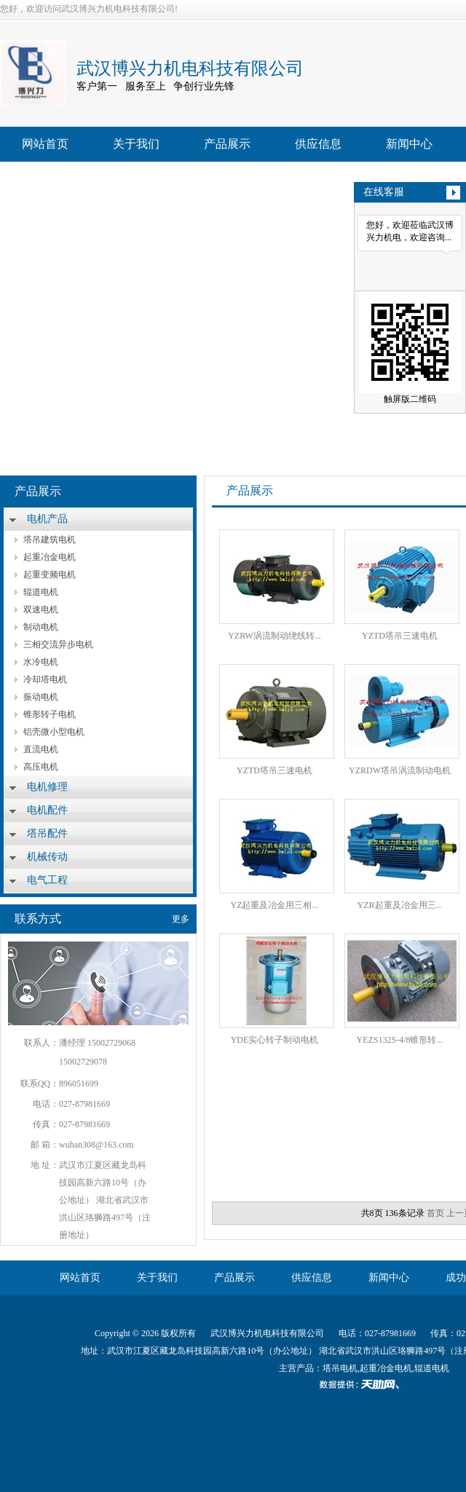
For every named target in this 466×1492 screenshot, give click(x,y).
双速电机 (40, 609)
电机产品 (47, 518)
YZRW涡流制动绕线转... (274, 636)
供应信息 (318, 144)
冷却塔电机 (45, 679)
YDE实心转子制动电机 (275, 1040)
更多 (180, 919)
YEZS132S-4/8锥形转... (399, 1040)
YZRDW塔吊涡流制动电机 (400, 770)
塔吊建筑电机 (49, 539)
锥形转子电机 (49, 714)
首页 (435, 1213)
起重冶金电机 (49, 557)
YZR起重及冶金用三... (400, 905)
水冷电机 (40, 662)
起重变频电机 (49, 574)
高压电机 (40, 767)
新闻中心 (409, 144)
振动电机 (40, 697)
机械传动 (47, 856)
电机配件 (47, 810)
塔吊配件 (47, 833)
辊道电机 (40, 592)
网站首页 (45, 144)
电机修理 (47, 786)
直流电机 (40, 749)
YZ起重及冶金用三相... (275, 905)
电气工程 (47, 880)
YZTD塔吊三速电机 (400, 636)
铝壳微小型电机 (53, 732)
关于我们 (136, 144)
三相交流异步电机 (58, 644)
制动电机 (40, 627)
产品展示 (227, 144)
